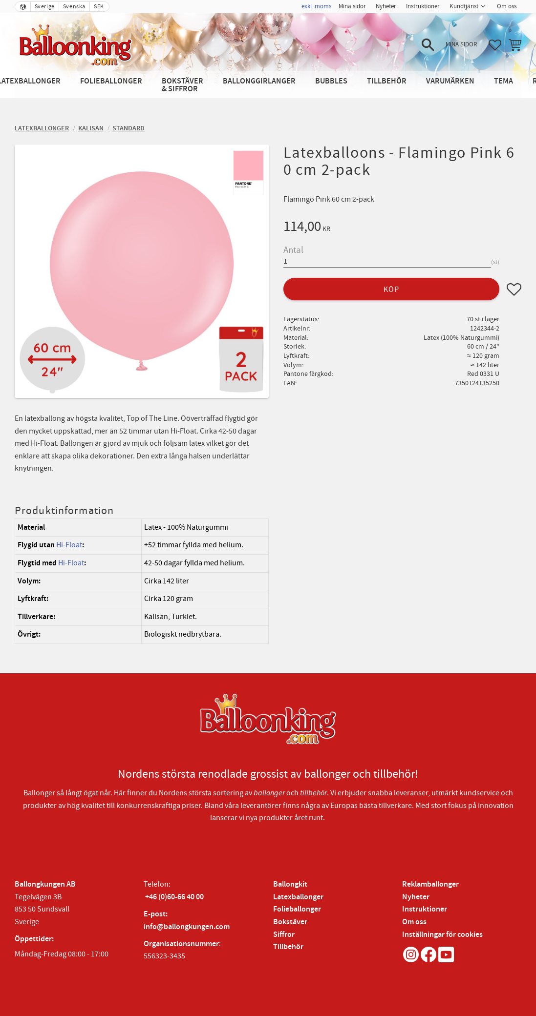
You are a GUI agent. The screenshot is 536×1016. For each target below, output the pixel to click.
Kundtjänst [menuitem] (464, 6)
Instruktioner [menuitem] (423, 6)
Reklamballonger (430, 884)
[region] (142, 581)
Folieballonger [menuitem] (111, 81)
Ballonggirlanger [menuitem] (259, 81)
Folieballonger (297, 909)
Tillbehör (288, 947)
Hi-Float (69, 545)
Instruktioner (424, 909)
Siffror (284, 935)
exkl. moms (316, 6)
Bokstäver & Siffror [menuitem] (182, 85)
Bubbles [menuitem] (331, 81)
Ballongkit (290, 884)
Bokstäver (290, 922)
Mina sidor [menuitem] (352, 6)
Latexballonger (298, 897)
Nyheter (415, 897)
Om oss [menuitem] (506, 6)
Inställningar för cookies (442, 935)
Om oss (414, 922)
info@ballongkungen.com (187, 927)
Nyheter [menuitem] (386, 6)
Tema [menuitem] (503, 81)
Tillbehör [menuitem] (387, 81)
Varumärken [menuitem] (450, 81)
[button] (428, 45)
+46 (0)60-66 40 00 (174, 897)
